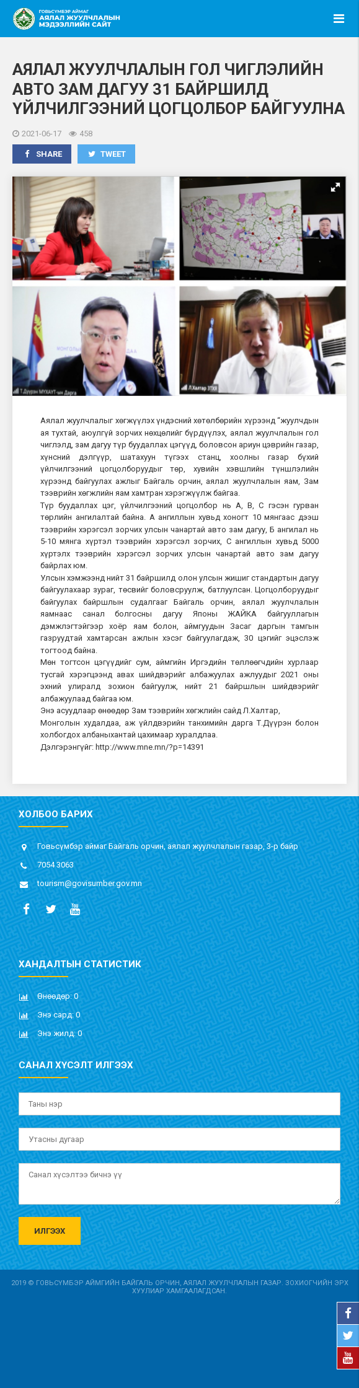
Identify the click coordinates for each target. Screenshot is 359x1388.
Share (42, 154)
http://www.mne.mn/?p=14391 (149, 747)
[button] (335, 187)
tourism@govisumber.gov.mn (89, 883)
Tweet (106, 154)
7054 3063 (55, 864)
